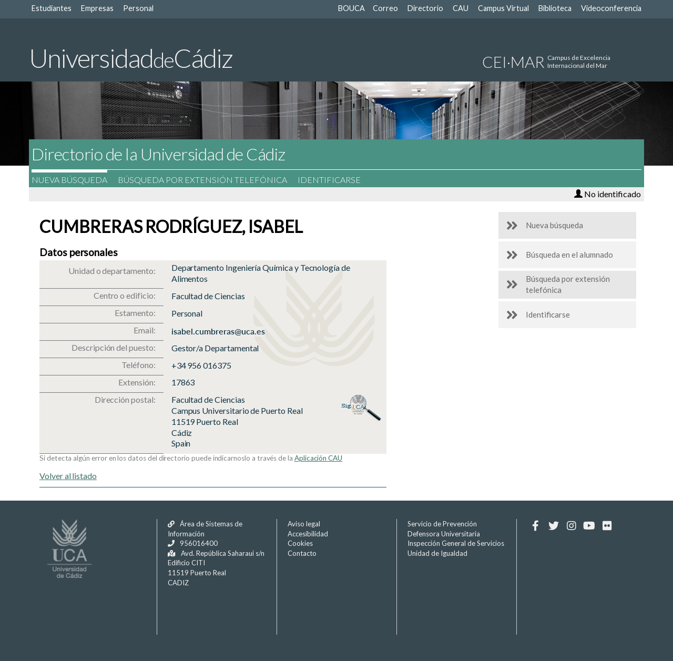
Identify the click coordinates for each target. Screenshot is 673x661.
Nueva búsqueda (75, 180)
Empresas (97, 8)
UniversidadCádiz (130, 58)
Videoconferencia (611, 8)
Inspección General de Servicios (455, 543)
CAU (460, 8)
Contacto (302, 553)
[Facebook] (535, 526)
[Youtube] (589, 526)
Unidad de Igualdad (437, 553)
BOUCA (351, 8)
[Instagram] (571, 526)
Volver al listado (68, 476)
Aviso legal (304, 524)
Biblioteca (555, 8)
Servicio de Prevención (442, 524)
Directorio (425, 8)
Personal (138, 8)
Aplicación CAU (318, 458)
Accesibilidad (308, 534)
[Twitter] (553, 526)
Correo (385, 8)
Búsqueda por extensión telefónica (207, 180)
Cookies (300, 543)
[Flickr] (607, 526)
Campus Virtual (503, 8)
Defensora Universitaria (443, 534)
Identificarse (334, 180)
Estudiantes (52, 8)
